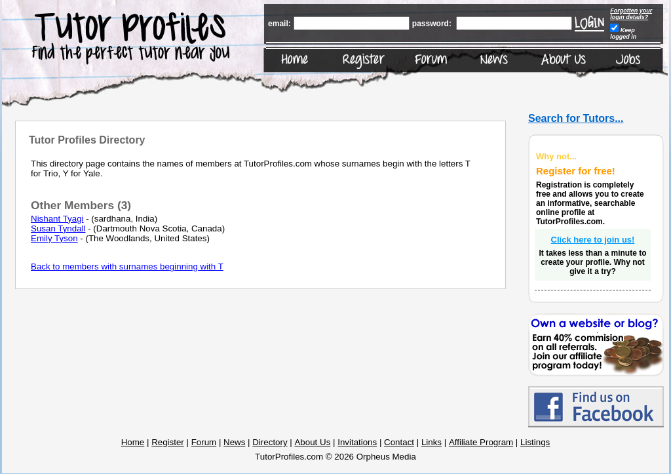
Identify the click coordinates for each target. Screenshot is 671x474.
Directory (269, 442)
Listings (535, 442)
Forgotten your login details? (631, 13)
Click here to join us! (593, 240)
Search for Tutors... (576, 118)
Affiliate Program (481, 442)
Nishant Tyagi (57, 219)
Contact (399, 442)
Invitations (357, 442)
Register (167, 442)
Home (133, 442)
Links (431, 442)
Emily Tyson (54, 238)
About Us (312, 442)
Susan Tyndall (58, 228)
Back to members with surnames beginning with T (127, 266)
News (234, 442)
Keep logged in (623, 33)
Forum (204, 442)
